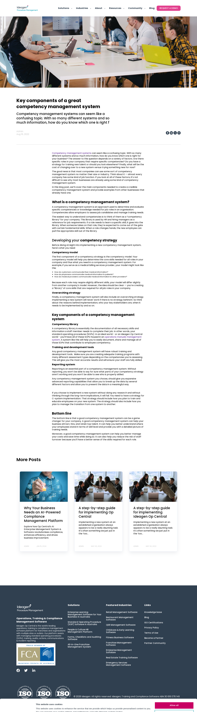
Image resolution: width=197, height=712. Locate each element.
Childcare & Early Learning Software (120, 631)
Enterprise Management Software (119, 651)
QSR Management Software (120, 625)
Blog (146, 617)
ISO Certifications (153, 622)
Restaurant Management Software (119, 618)
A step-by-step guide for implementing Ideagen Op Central (151, 512)
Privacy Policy (151, 627)
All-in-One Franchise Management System (79, 645)
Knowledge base (153, 612)
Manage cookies (174, 700)
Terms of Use (151, 633)
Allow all (174, 692)
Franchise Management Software (119, 644)
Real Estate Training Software (122, 657)
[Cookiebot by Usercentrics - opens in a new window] (18, 707)
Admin (19, 131)
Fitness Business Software (120, 637)
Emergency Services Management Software (118, 663)
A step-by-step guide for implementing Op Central (97, 512)
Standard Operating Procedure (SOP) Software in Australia (84, 623)
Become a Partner (153, 638)
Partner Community (155, 643)
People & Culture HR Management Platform (80, 630)
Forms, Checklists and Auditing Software (84, 638)
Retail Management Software (121, 612)
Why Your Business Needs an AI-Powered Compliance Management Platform (43, 514)
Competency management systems (71, 153)
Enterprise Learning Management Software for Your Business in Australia (84, 614)
